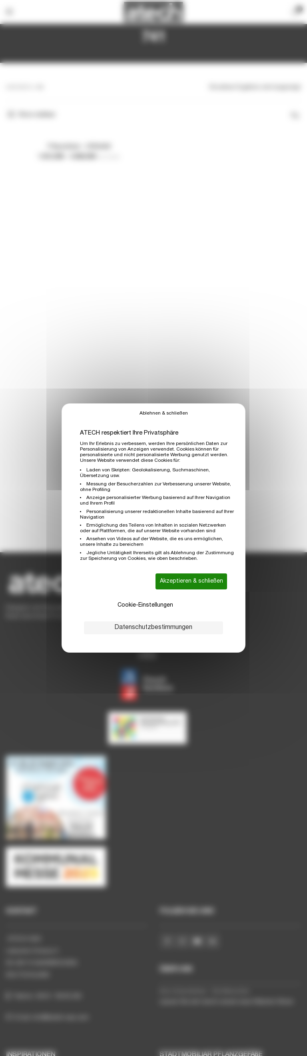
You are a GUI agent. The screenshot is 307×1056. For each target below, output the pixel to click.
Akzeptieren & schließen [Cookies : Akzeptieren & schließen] (191, 581)
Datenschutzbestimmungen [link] (153, 628)
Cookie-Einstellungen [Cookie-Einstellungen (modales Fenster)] (145, 605)
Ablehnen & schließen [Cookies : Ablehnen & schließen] (164, 413)
